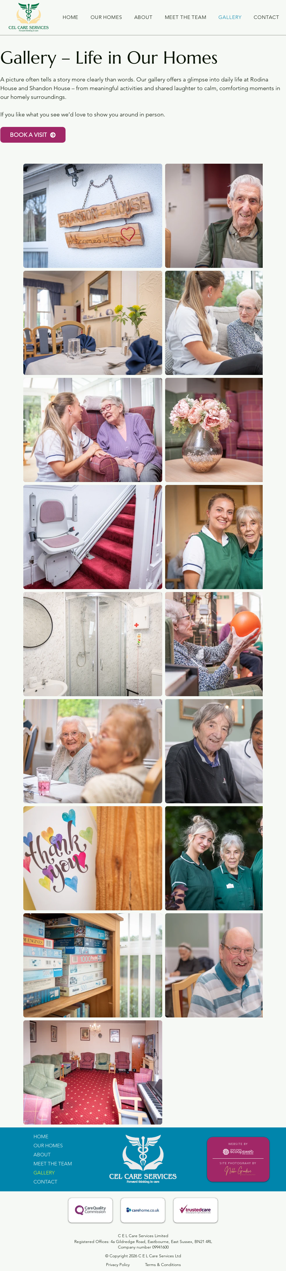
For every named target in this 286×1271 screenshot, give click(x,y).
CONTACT (45, 1182)
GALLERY (44, 1173)
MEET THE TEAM (52, 1164)
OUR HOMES (48, 1145)
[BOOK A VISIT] (33, 135)
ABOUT (42, 1154)
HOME (40, 1136)
